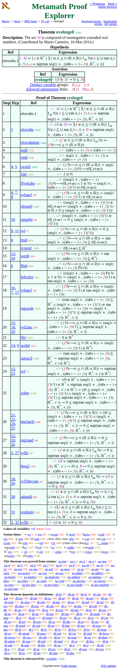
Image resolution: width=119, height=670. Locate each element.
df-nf (61, 598)
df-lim (66, 625)
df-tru (19, 598)
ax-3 (91, 561)
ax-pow (65, 569)
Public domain (69, 666)
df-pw (102, 610)
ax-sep (33, 569)
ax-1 (73, 561)
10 (13, 219)
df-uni (50, 614)
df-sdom (9, 641)
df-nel (85, 602)
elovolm (27, 129)
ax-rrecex (100, 581)
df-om (57, 633)
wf (41, 543)
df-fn (18, 629)
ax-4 (7, 565)
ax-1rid (59, 581)
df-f (31, 629)
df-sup (26, 641)
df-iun (65, 614)
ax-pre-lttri (29, 585)
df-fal (33, 598)
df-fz (67, 649)
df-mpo (41, 633)
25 (13, 428)
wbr (71, 539)
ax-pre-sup (11, 589)
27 (17, 453)
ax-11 (100, 565)
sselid (25, 345)
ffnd (24, 266)
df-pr (21, 614)
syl (23, 231)
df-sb (75, 598)
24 (13, 424)
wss (20, 539)
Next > (112, 4)
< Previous (97, 4)
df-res (95, 622)
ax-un (95, 569)
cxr (10, 552)
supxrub (27, 308)
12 (13, 436)
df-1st (72, 633)
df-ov (7, 633)
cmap (104, 543)
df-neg (25, 645)
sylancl (26, 195)
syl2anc (27, 327)
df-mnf (58, 641)
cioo (89, 552)
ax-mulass (95, 577)
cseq (11, 555)
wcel (72, 534)
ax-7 (46, 565)
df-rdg (43, 637)
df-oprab (23, 633)
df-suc (81, 625)
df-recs (27, 637)
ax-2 (82, 561)
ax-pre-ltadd (74, 585)
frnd (24, 240)
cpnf (90, 547)
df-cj (7, 653)
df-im (37, 653)
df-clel (41, 602)
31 (13, 512)
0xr (23, 337)
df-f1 (44, 629)
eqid (24, 150)
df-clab (8, 602)
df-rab (50, 606)
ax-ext (18, 569)
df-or (83, 594)
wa (39, 534)
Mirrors (6, 21)
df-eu (104, 598)
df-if (88, 610)
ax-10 (85, 565)
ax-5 (20, 565)
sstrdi (25, 256)
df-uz (21, 649)
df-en (87, 637)
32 (17, 522)
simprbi (27, 219)
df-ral (100, 602)
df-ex (47, 598)
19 (13, 331)
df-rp (36, 649)
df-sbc (78, 606)
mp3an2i (27, 422)
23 (13, 373)
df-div (41, 645)
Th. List (45, 21)
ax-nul (49, 569)
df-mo (90, 598)
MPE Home (31, 21)
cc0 (39, 547)
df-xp (7, 622)
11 (17, 231)
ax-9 (72, 565)
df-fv (86, 629)
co (87, 543)
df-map (72, 637)
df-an (71, 594)
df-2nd (87, 633)
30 (13, 497)
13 (13, 254)
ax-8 (59, 565)
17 (17, 292)
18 (13, 327)
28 (13, 479)
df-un (17, 610)
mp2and (27, 440)
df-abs (70, 653)
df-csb (93, 606)
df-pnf (42, 641)
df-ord (36, 625)
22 (13, 419)
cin (5, 539)
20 (13, 440)
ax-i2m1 (22, 581)
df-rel (22, 622)
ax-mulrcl (30, 577)
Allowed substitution (42, 89)
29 (13, 483)
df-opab (95, 614)
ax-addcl (77, 573)
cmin (58, 552)
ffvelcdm (28, 183)
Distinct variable (43, 85)
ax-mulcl (9, 577)
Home (17, 21)
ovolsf (25, 167)
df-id (32, 618)
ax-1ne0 (41, 581)
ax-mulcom (52, 577)
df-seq (83, 649)
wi (29, 534)
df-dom (102, 637)
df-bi (58, 594)
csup (12, 547)
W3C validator (108, 666)
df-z (6, 649)
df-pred (20, 625)
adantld (26, 497)
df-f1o (72, 629)
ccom (6, 543)
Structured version (91, 21)
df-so (77, 618)
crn (104, 539)
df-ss (45, 610)
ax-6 (33, 565)
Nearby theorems (107, 7)
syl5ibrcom (29, 481)
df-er (57, 637)
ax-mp (62, 561)
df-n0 (100, 645)
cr (26, 547)
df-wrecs (9, 637)
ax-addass (73, 577)
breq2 (25, 466)
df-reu (35, 606)
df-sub (8, 645)
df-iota (96, 625)
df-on (51, 625)
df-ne (70, 602)
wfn (25, 543)
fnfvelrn (27, 277)
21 (13, 415)
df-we (104, 618)
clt (25, 552)
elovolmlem (30, 142)
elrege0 (26, 206)
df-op (35, 614)
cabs (30, 555)
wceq (54, 534)
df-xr (74, 641)
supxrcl (26, 358)
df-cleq (25, 602)
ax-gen (102, 561)
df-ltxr (90, 641)
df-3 (86, 645)
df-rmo (19, 606)
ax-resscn (24, 573)
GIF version (110, 24)
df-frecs (104, 633)
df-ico (52, 649)
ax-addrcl (97, 573)
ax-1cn (42, 573)
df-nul (75, 610)
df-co (51, 622)
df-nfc (56, 602)
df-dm (66, 622)
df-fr (90, 618)
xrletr (25, 393)
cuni (36, 539)
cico (105, 552)
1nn (23, 174)
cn (73, 552)
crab (101, 534)
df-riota (102, 629)
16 (13, 288)
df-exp (99, 649)
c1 (53, 547)
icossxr (26, 248)
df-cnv (37, 622)
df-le (105, 641)
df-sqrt (53, 653)
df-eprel (47, 618)
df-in (31, 610)
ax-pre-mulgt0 (100, 585)
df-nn (57, 645)
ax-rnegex (79, 581)
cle (41, 552)
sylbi (24, 453)
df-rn (81, 622)
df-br (79, 614)
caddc (70, 547)
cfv (53, 543)
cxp (87, 539)
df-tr (18, 618)
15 (13, 323)
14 (13, 258)
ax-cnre (9, 585)
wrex (87, 534)
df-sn (7, 614)
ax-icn (59, 573)
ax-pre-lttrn (51, 585)
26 (13, 445)
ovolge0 (51, 658)
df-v (63, 606)
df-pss (59, 610)
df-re (22, 653)
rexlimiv (27, 512)
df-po (63, 618)
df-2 (72, 645)
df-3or (97, 594)
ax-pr (80, 569)
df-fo (57, 629)
